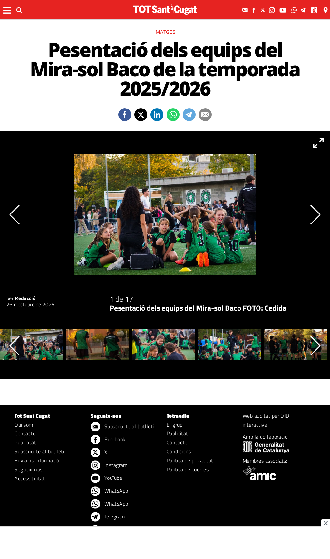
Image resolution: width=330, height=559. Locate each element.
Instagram (109, 465)
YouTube (106, 478)
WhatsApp (109, 491)
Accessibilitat (30, 478)
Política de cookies (188, 469)
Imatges (165, 32)
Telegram (108, 517)
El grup (174, 425)
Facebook (108, 439)
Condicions (179, 451)
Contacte (25, 433)
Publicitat (25, 442)
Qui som (24, 425)
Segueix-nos (28, 469)
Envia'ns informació (37, 460)
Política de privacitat (190, 460)
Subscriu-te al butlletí (39, 451)
